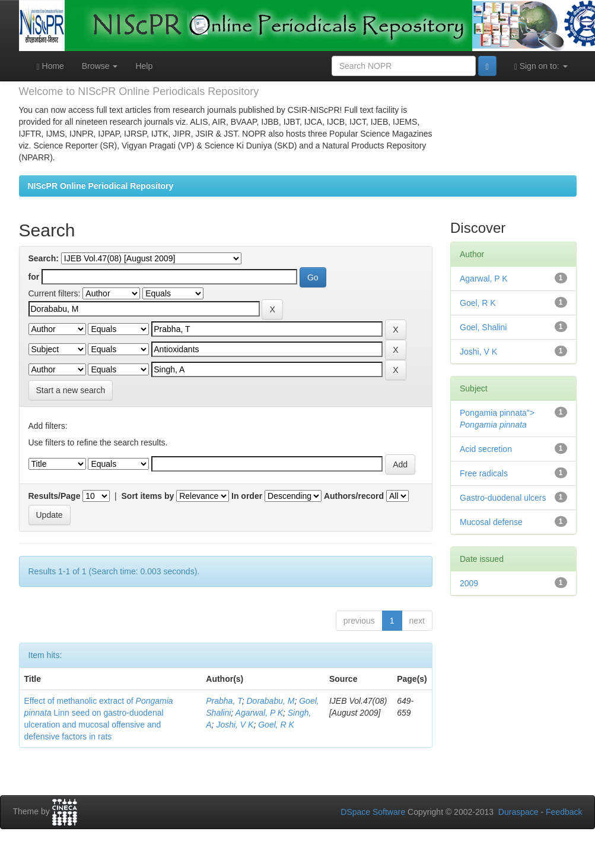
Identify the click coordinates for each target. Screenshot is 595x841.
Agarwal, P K (259, 712)
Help (143, 66)
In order (246, 496)
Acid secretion (486, 449)
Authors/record (354, 496)
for (34, 277)
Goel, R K (276, 724)
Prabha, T (223, 701)
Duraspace (518, 812)
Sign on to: (541, 66)
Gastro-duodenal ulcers (503, 497)
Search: (43, 258)
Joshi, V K (234, 724)
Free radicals (484, 473)
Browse (100, 66)
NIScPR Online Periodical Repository (101, 186)
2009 (469, 583)
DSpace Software (373, 812)
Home (50, 66)
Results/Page (54, 496)
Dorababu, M (270, 701)
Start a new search (71, 390)
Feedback (564, 812)
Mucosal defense (491, 522)
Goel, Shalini (483, 327)
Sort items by (148, 496)
